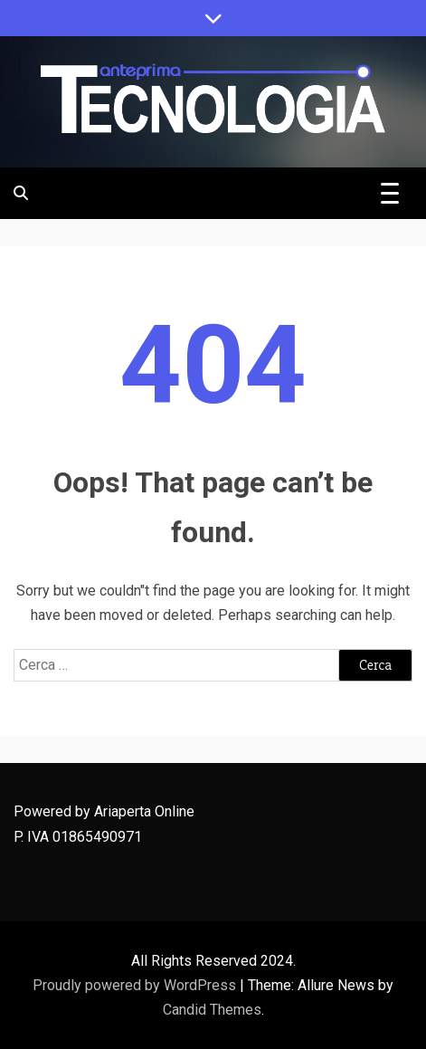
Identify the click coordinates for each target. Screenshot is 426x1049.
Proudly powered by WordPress (136, 985)
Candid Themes (212, 1009)
